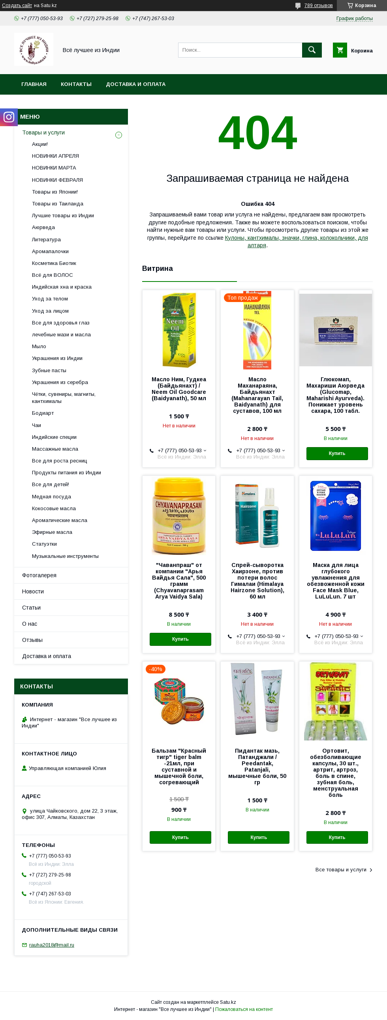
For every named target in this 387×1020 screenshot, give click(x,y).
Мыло (39, 346)
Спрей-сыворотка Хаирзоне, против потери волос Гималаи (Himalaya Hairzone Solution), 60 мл (257, 581)
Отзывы (32, 640)
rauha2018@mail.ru (51, 945)
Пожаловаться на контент (244, 1009)
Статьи (31, 607)
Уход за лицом (50, 311)
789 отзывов (318, 5)
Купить (337, 453)
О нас (29, 624)
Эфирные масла (52, 532)
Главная (34, 84)
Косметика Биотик (54, 263)
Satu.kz (228, 1002)
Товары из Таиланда (57, 204)
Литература (46, 239)
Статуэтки (44, 544)
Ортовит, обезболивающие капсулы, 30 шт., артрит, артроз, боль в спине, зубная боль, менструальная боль (335, 773)
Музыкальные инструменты (65, 556)
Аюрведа (43, 227)
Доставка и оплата (135, 84)
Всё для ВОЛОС (52, 275)
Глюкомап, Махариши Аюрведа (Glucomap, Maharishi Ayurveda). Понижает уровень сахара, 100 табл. (335, 395)
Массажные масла (55, 449)
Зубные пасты (49, 370)
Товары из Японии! (55, 192)
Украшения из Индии (57, 358)
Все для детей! (50, 484)
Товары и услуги (43, 132)
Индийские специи (54, 437)
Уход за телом (50, 299)
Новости (33, 591)
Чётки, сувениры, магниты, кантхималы (64, 397)
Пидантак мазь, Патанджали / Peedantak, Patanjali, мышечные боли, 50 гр (257, 766)
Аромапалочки (50, 251)
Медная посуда (51, 497)
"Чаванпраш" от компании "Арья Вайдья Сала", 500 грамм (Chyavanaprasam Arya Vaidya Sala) (179, 581)
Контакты (76, 84)
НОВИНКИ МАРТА (54, 168)
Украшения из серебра (60, 382)
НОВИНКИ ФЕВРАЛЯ (57, 180)
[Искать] (312, 50)
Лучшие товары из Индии (63, 215)
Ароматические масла (59, 520)
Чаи (36, 425)
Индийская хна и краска (62, 287)
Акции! (40, 144)
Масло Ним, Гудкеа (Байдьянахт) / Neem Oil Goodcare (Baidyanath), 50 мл (179, 388)
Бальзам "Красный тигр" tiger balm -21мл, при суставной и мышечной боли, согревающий (179, 766)
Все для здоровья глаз (61, 323)
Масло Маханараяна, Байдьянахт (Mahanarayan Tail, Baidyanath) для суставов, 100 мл (257, 395)
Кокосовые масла (54, 508)
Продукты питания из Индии (66, 473)
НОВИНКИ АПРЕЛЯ (55, 156)
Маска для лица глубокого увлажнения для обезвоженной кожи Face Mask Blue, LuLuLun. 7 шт (335, 581)
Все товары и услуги (341, 870)
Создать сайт (17, 5)
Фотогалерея (39, 575)
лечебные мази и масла (61, 335)
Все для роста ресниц (59, 461)
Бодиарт (43, 413)
